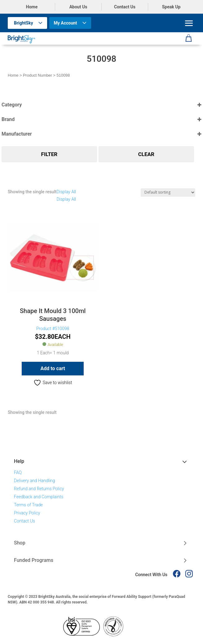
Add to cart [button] (52, 368)
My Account (65, 22)
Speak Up (171, 6)
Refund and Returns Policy (39, 488)
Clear (146, 154)
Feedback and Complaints (38, 496)
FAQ (18, 472)
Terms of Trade (28, 504)
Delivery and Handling (34, 480)
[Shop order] (168, 192)
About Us (78, 6)
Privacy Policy (27, 512)
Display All (66, 191)
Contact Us (124, 6)
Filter (49, 154)
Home (32, 6)
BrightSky (23, 22)
